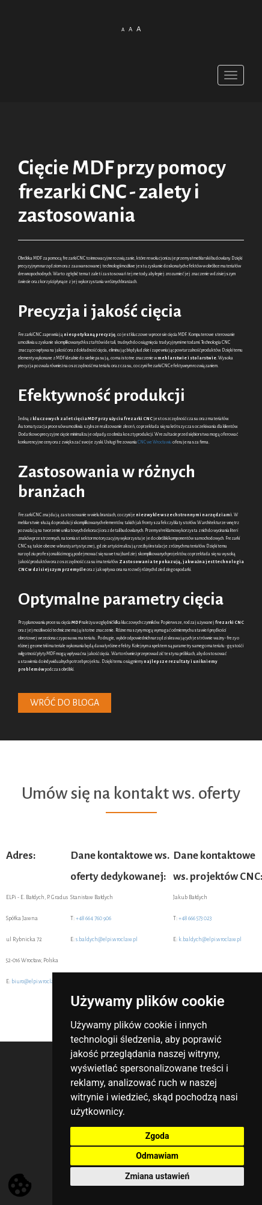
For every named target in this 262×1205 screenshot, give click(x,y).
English (138, 48)
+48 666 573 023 (195, 918)
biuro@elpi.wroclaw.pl (37, 981)
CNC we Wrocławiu (155, 442)
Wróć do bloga (64, 702)
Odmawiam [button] (157, 1156)
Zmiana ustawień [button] (157, 1176)
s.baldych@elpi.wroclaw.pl (107, 939)
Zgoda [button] (157, 1136)
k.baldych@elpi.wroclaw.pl (210, 939)
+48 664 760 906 (93, 918)
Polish (124, 48)
